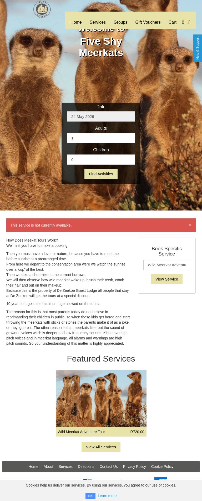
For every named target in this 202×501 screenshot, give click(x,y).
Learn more (107, 496)
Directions (86, 466)
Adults (101, 128)
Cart (179, 22)
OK (90, 496)
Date (101, 106)
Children (101, 150)
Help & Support (197, 48)
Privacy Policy (134, 466)
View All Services (101, 447)
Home (76, 22)
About (48, 466)
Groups (120, 22)
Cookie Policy (162, 466)
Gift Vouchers (148, 22)
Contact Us (108, 466)
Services (98, 22)
